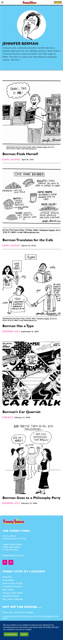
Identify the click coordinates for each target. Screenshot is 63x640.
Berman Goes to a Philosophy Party (31, 498)
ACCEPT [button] (24, 634)
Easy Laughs (11, 159)
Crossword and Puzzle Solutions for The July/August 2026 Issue (30, 617)
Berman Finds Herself (20, 154)
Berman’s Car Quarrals (21, 412)
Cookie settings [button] (10, 634)
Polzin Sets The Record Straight (17, 612)
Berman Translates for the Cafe (27, 240)
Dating (7, 417)
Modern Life (10, 331)
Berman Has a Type (18, 326)
